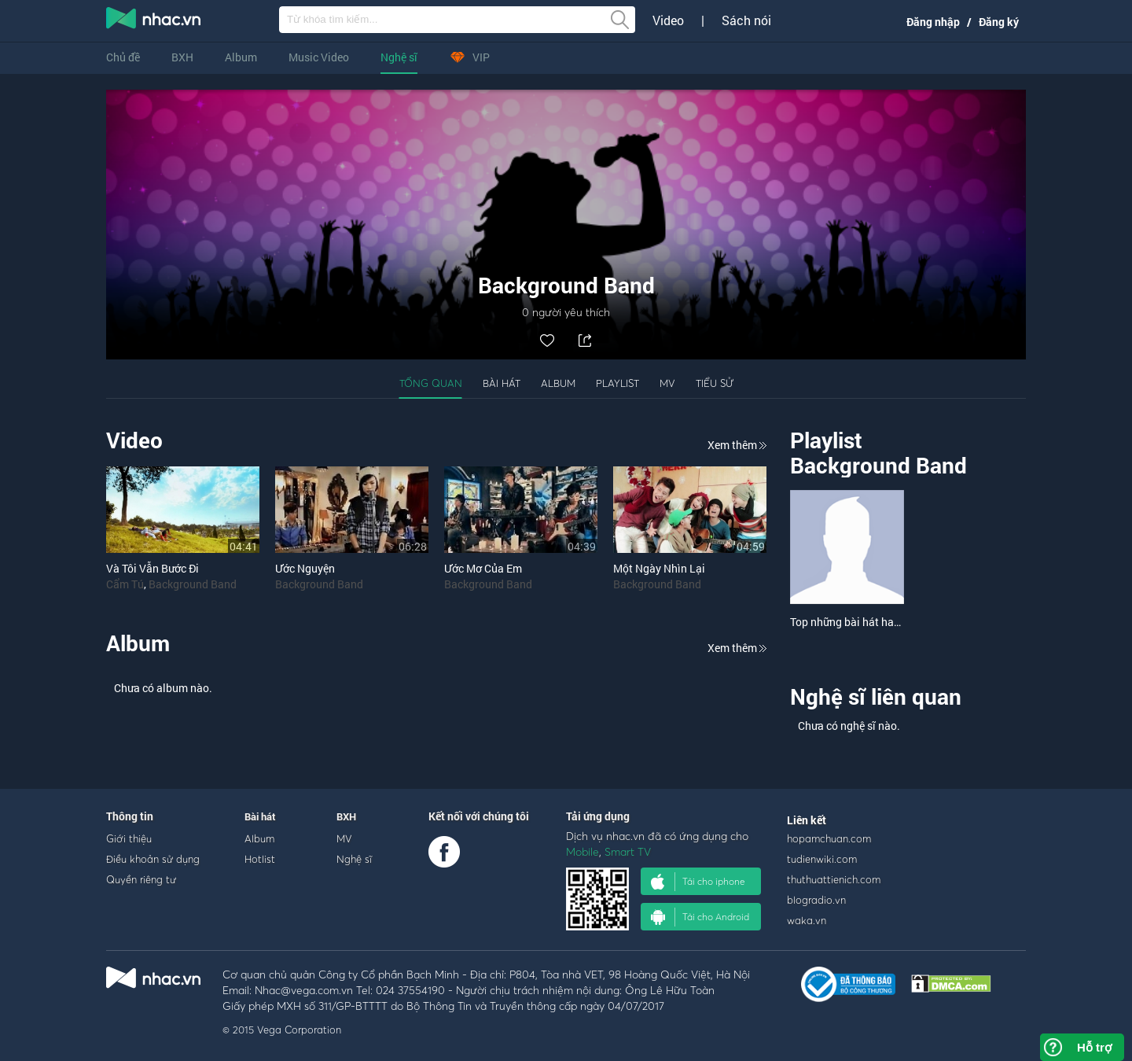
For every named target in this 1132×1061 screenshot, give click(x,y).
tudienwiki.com (822, 859)
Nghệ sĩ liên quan (875, 696)
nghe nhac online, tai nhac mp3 (154, 21)
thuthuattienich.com (833, 879)
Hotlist (259, 859)
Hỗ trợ (1094, 1047)
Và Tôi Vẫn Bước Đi (152, 568)
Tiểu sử (714, 383)
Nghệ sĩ (398, 57)
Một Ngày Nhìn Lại (659, 568)
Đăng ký (999, 21)
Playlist (617, 383)
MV (667, 383)
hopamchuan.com (829, 838)
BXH (182, 57)
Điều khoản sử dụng (153, 859)
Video (668, 20)
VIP (469, 57)
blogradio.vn (816, 899)
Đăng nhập (933, 21)
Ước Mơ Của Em (483, 568)
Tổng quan (430, 383)
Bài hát (501, 383)
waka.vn (806, 920)
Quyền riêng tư (141, 879)
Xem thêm (737, 444)
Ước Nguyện (305, 568)
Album (241, 57)
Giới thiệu (129, 838)
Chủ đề (123, 57)
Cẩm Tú (125, 584)
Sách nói (746, 20)
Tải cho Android (700, 917)
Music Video (319, 57)
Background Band (193, 584)
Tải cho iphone (698, 881)
